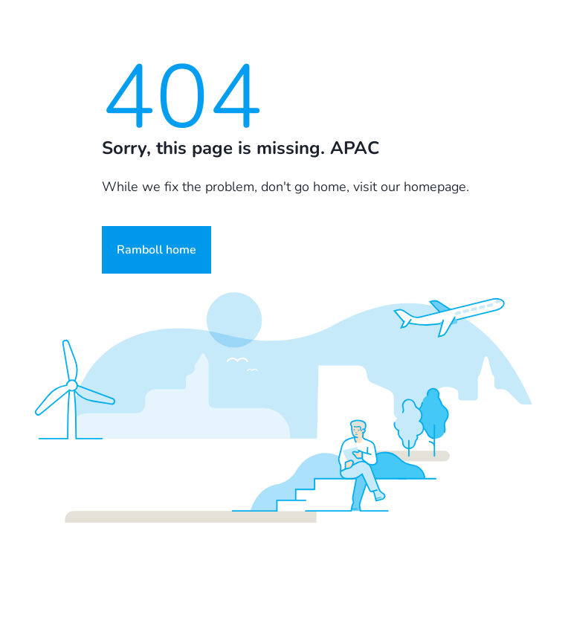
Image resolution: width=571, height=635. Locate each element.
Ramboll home (156, 250)
